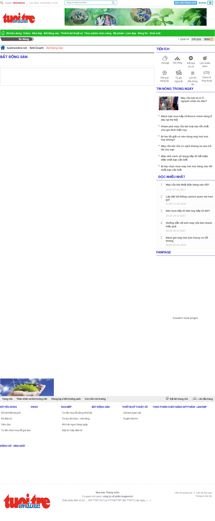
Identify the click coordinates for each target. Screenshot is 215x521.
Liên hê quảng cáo (184, 493)
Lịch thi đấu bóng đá (192, 81)
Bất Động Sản (14, 57)
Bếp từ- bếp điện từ (72, 430)
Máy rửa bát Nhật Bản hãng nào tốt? (187, 184)
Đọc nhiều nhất (171, 177)
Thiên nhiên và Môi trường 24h (32, 398)
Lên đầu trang (202, 398)
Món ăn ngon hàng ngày (75, 424)
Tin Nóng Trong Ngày (174, 88)
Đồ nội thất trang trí (11, 412)
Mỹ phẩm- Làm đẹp (124, 33)
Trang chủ (7, 398)
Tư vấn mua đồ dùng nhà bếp (77, 412)
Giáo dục (6, 424)
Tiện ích (162, 49)
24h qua (196, 39)
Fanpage (163, 252)
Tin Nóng (18, 39)
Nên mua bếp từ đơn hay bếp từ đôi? (188, 210)
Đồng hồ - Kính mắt (149, 33)
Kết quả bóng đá (164, 79)
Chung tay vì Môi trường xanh (66, 398)
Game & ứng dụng (207, 79)
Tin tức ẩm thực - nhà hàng (76, 418)
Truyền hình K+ (130, 418)
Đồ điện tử (6, 418)
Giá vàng (177, 62)
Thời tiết (165, 63)
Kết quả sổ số (191, 65)
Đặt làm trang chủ (185, 3)
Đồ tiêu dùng (14, 33)
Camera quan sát (132, 412)
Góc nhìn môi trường (95, 398)
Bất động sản (51, 33)
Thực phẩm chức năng (97, 33)
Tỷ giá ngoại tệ (178, 79)
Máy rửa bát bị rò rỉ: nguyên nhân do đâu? (194, 99)
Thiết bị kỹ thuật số (72, 33)
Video (26, 33)
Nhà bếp (37, 33)
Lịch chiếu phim (205, 65)
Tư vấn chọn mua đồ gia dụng (16, 430)
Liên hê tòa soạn (204, 493)
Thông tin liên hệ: (204, 496)
